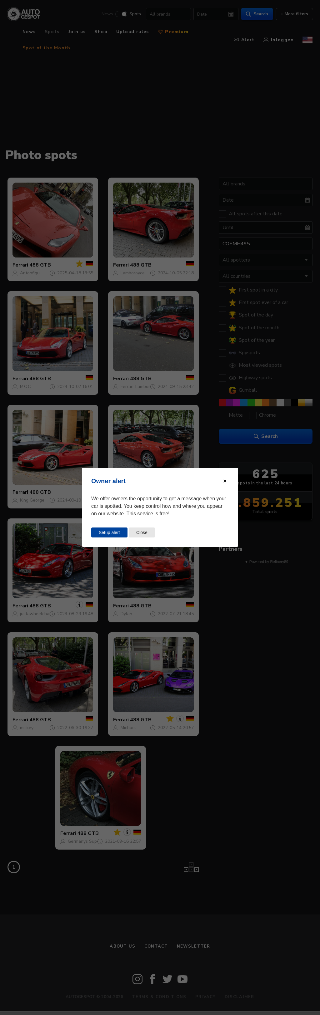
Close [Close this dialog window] (142, 532)
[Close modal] (225, 481)
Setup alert (109, 532)
